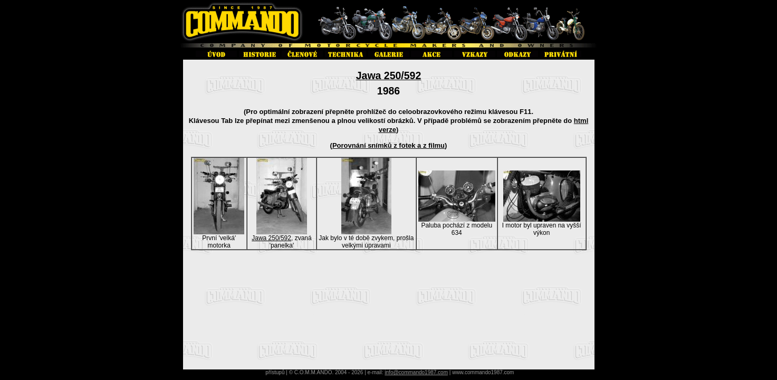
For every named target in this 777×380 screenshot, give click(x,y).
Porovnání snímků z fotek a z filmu (388, 145)
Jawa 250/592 (388, 75)
